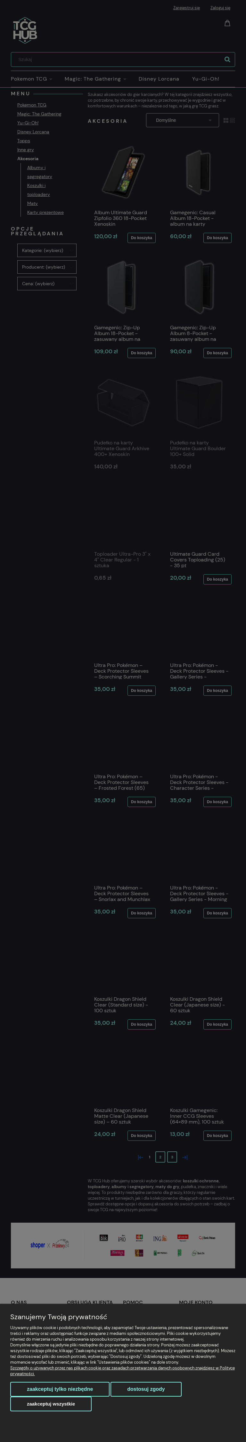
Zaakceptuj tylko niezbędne (60, 1389)
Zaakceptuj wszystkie (51, 1404)
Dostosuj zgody (146, 1389)
